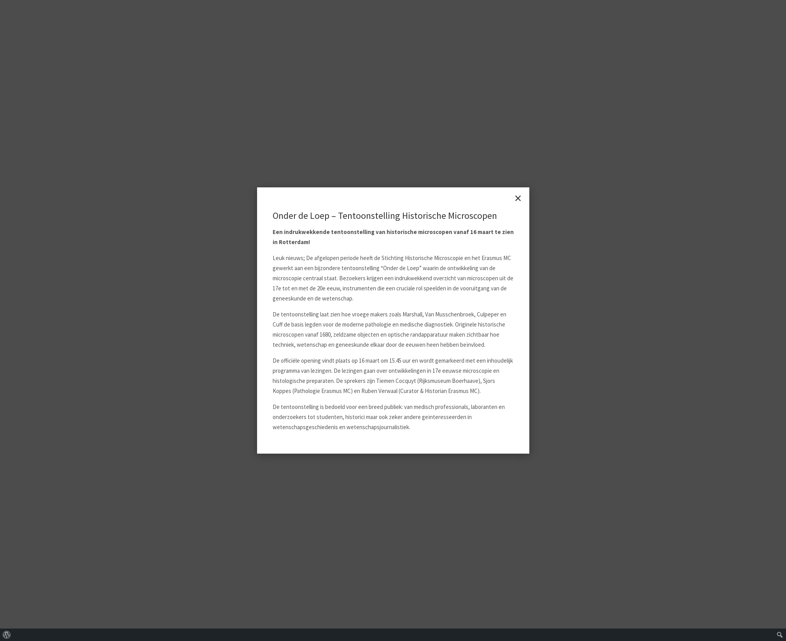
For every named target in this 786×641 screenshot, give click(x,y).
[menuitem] (7, 635)
